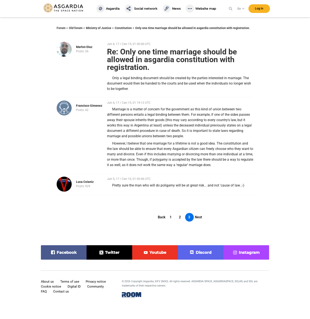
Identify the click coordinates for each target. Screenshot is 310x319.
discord (203, 252)
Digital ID (74, 286)
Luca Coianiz (85, 181)
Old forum (75, 28)
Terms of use (69, 282)
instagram (249, 252)
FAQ (44, 291)
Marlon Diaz (84, 47)
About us (47, 282)
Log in (259, 8)
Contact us (61, 291)
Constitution (123, 28)
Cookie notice (51, 286)
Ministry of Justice (98, 28)
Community (95, 286)
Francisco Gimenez (89, 105)
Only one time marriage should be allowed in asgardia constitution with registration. (192, 28)
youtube (157, 252)
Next (198, 217)
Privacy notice (96, 282)
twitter (112, 252)
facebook (67, 252)
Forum (61, 28)
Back (162, 217)
